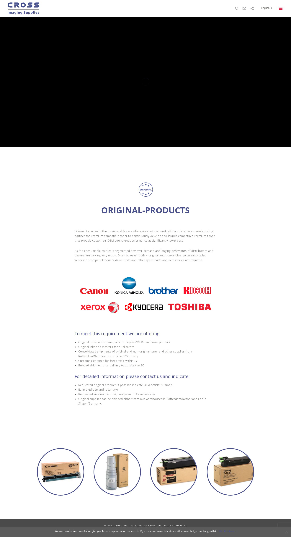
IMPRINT (181, 525)
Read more (230, 531)
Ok (220, 531)
